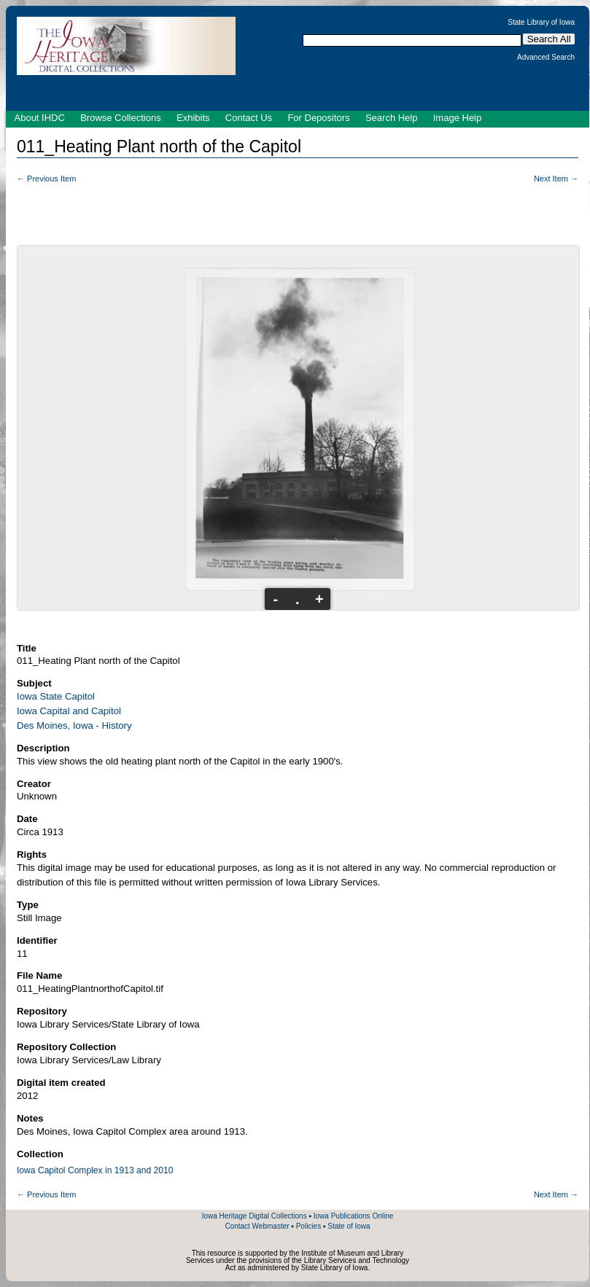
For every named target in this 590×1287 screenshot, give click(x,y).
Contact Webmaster (257, 1226)
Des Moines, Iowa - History (74, 725)
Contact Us (248, 117)
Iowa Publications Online (354, 1216)
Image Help (457, 117)
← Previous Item (46, 178)
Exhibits (193, 117)
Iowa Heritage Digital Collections (254, 1216)
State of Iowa (348, 1226)
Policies (308, 1226)
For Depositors (318, 117)
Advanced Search (546, 57)
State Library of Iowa (541, 22)
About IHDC (40, 117)
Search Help (391, 117)
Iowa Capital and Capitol (69, 710)
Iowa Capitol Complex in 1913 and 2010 (95, 1170)
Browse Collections (120, 117)
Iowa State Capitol (56, 696)
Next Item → (556, 178)
